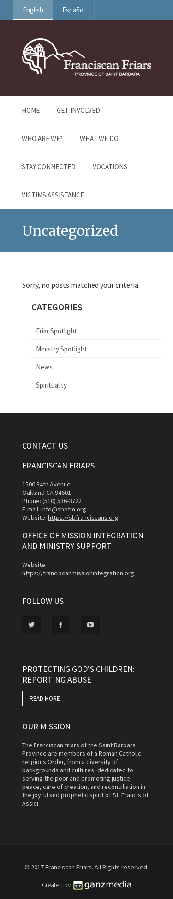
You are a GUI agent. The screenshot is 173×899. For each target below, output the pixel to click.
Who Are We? (42, 138)
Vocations (110, 166)
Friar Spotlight (56, 330)
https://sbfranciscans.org (83, 517)
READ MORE (45, 698)
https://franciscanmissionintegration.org (78, 573)
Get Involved (78, 110)
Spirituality (51, 385)
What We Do (99, 138)
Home (31, 110)
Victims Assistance (53, 195)
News (44, 367)
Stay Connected (49, 166)
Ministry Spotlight (61, 349)
